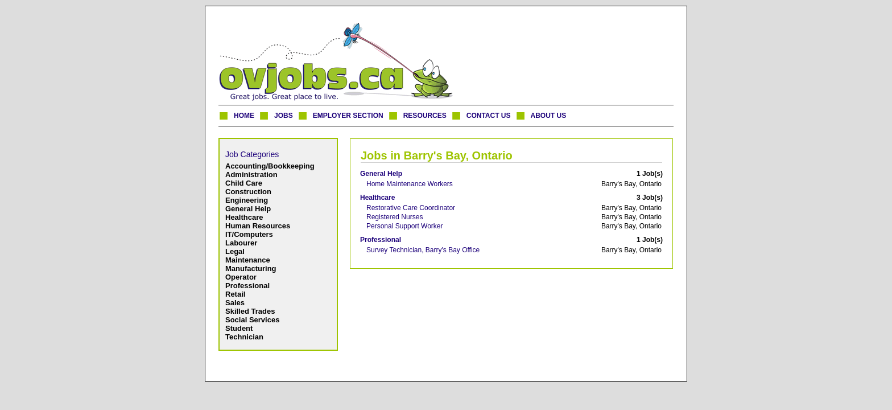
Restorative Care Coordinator (410, 208)
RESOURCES (425, 116)
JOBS (283, 116)
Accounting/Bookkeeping (270, 166)
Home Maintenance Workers (409, 184)
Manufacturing (250, 268)
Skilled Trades (250, 311)
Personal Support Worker (404, 226)
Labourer (241, 243)
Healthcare (244, 217)
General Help (248, 208)
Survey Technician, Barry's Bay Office (423, 250)
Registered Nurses (394, 217)
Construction (248, 191)
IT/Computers (249, 234)
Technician (244, 337)
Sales (235, 302)
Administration (251, 174)
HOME (244, 116)
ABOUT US (549, 116)
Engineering (246, 200)
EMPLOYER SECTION (348, 116)
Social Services (252, 319)
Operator (241, 277)
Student (239, 328)
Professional (247, 285)
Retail (235, 294)
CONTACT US (488, 116)
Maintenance (247, 260)
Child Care (243, 183)
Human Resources (257, 226)
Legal (235, 251)
